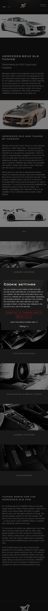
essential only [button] (30, 312)
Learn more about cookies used (22, 322)
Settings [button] (23, 326)
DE (9, 7)
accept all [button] (11, 312)
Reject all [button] (22, 317)
